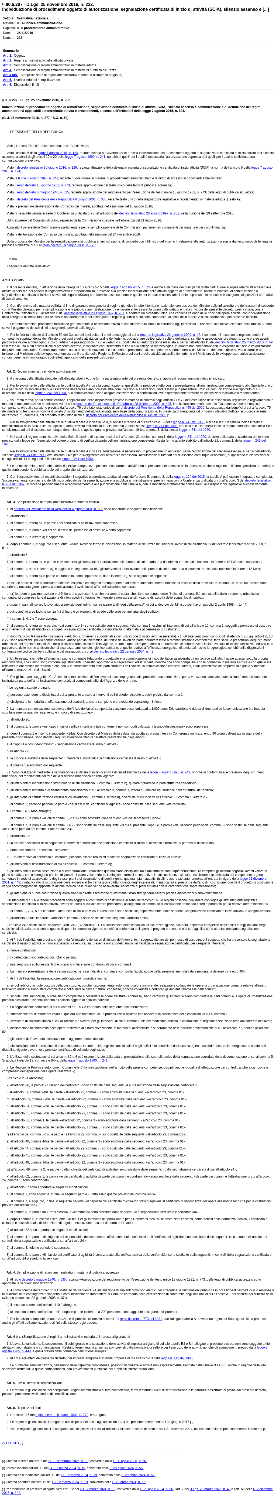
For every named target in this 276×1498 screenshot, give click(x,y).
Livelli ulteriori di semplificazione (39, 1383)
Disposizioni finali (28, 1408)
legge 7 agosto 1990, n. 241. (87, 1060)
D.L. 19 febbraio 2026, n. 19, (69, 1461)
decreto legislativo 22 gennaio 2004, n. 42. (124, 651)
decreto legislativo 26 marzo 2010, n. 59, (244, 342)
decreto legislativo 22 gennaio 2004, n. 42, (170, 335)
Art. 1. (6, 280)
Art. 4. (9, 1272)
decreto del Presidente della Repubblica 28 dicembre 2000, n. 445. (124, 404)
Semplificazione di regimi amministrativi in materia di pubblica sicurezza (67, 1272)
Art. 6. (9, 1408)
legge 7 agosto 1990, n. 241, (85, 157)
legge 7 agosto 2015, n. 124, (58, 153)
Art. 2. (9, 371)
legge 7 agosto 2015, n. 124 (131, 287)
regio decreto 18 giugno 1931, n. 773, (44, 185)
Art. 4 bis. (11, 1337)
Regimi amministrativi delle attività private (46, 371)
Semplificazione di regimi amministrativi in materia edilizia (57, 502)
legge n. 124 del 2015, (190, 477)
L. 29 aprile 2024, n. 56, (157, 1489)
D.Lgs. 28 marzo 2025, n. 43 (210, 1489)
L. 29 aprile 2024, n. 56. (126, 1468)
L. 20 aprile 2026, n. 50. (130, 1461)
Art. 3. (9, 502)
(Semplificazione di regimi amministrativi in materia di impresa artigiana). (74, 1337)
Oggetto (17, 280)
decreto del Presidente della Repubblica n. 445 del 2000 (126, 415)
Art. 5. (9, 1383)
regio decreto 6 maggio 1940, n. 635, (43, 192)
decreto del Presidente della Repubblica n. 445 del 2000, (164, 408)
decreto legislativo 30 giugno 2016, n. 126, (47, 167)
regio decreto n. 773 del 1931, (141, 1319)
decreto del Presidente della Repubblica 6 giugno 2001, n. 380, (62, 199)
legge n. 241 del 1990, (191, 437)
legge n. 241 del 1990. (51, 393)
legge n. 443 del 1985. (177, 1358)
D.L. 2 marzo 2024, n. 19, (68, 1468)
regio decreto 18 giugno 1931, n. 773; (69, 245)
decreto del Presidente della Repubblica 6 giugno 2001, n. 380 (58, 509)
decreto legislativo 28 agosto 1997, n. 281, (149, 213)
